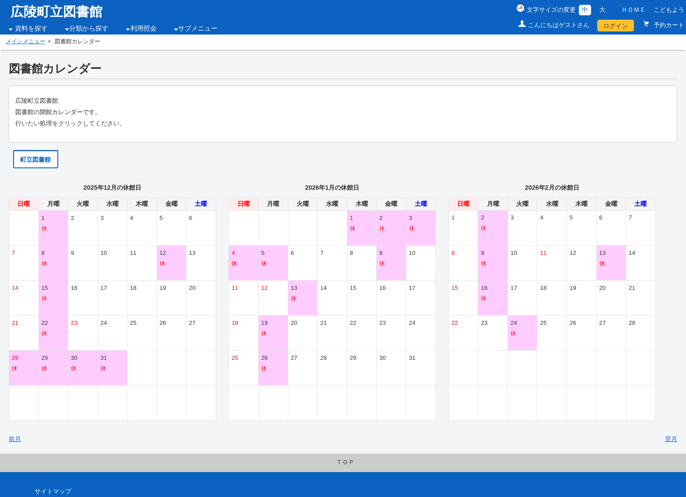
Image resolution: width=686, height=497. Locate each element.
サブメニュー (197, 28)
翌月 (671, 438)
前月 (15, 438)
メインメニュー (26, 41)
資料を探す (31, 28)
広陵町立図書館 (56, 11)
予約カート (668, 24)
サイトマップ (53, 491)
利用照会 (143, 28)
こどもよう (669, 9)
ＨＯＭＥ (633, 9)
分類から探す (88, 28)
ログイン (615, 25)
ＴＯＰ (345, 462)
